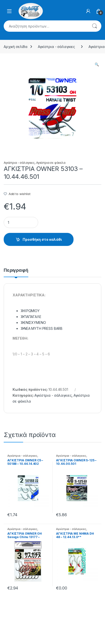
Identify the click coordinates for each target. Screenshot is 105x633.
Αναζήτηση (94, 26)
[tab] (16, 272)
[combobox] (46, 26)
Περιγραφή (16, 270)
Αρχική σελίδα (16, 47)
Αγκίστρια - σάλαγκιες (56, 47)
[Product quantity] (21, 222)
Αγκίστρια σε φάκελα (50, 163)
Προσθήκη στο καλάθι (42, 239)
